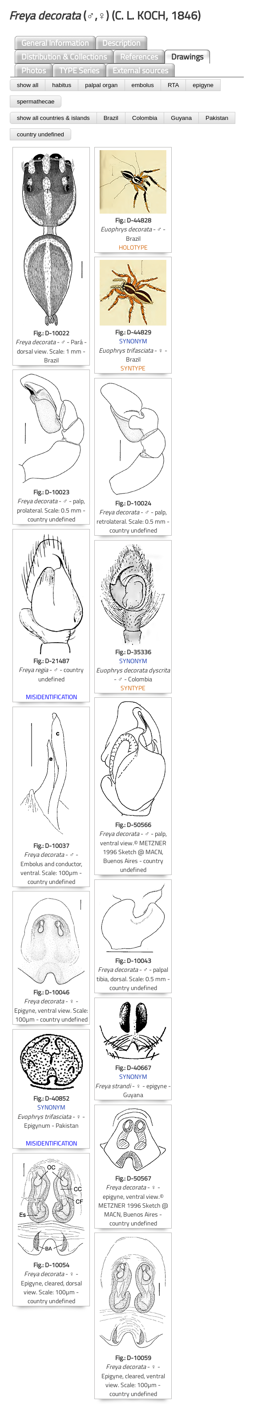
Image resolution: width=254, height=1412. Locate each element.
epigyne (203, 85)
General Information (55, 43)
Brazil (111, 118)
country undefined (40, 134)
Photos (33, 70)
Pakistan (217, 118)
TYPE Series (79, 70)
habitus (61, 85)
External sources (140, 70)
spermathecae (35, 101)
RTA (173, 85)
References (139, 57)
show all (27, 85)
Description (121, 43)
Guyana (181, 118)
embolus (143, 85)
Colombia (144, 118)
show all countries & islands (53, 118)
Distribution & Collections (64, 57)
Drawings (187, 57)
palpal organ (101, 85)
